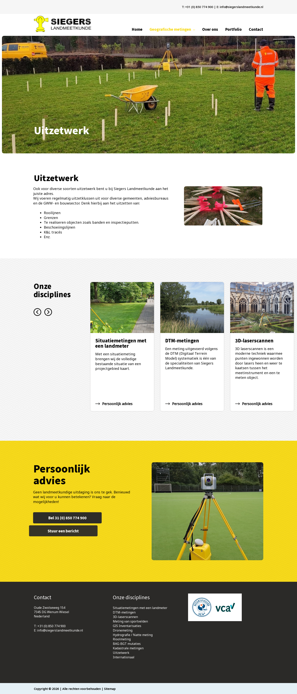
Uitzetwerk (121, 652)
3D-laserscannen (125, 618)
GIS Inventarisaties (127, 626)
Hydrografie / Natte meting (133, 635)
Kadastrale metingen (128, 648)
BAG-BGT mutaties (127, 643)
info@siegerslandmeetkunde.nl (241, 7)
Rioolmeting (122, 639)
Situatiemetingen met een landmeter (140, 609)
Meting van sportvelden (130, 622)
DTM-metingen (124, 613)
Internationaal (123, 656)
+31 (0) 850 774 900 (199, 7)
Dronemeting (122, 631)
